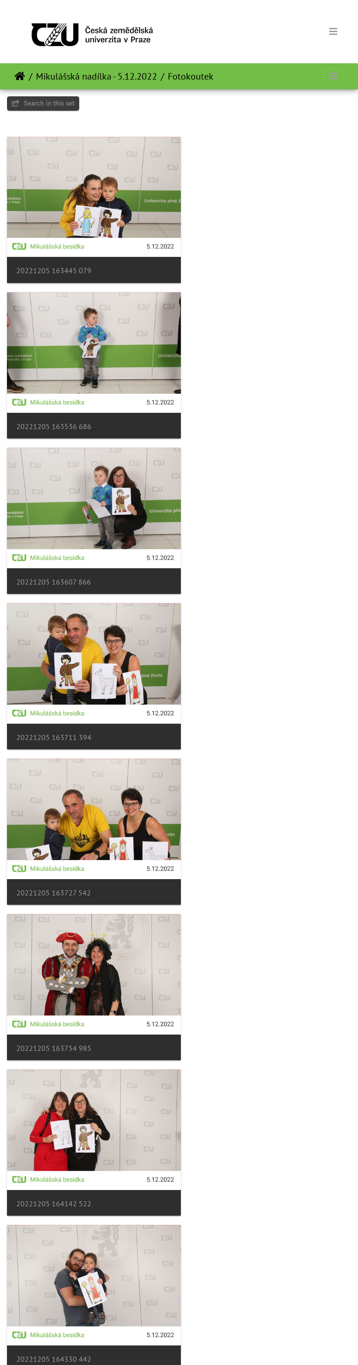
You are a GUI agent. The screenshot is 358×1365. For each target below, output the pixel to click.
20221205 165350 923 (232, 1011)
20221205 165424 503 (53, 1160)
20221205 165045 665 (232, 861)
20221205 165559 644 (53, 1309)
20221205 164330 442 (232, 712)
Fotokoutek (190, 76)
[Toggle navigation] (333, 32)
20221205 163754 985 (232, 563)
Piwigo (198, 1345)
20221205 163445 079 (53, 264)
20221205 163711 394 (232, 414)
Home (19, 76)
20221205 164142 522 (53, 712)
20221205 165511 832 (232, 1160)
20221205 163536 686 (232, 264)
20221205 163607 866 (53, 414)
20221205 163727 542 (53, 563)
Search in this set (43, 103)
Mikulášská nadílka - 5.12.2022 (96, 76)
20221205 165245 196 (53, 1011)
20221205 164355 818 (53, 861)
